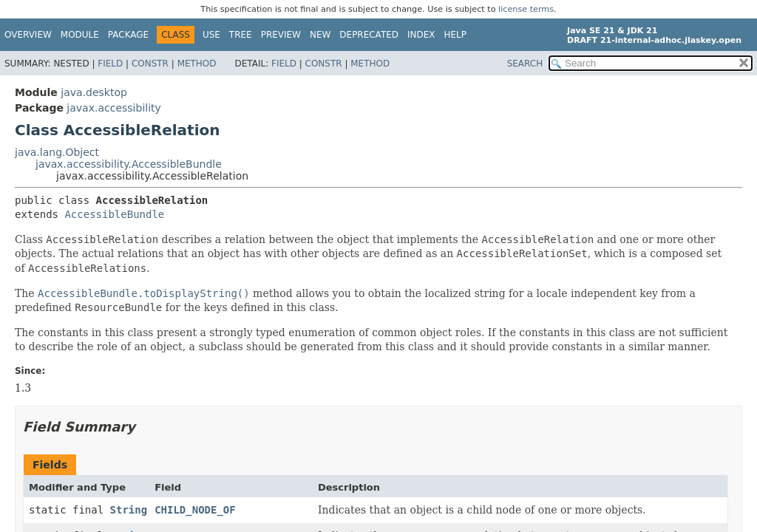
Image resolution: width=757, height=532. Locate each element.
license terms (526, 9)
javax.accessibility (113, 108)
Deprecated (368, 35)
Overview (28, 35)
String (129, 510)
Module (80, 35)
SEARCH (525, 63)
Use (211, 35)
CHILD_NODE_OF (195, 510)
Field (110, 63)
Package (128, 35)
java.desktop (94, 92)
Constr (150, 63)
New (320, 35)
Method (197, 63)
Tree (240, 35)
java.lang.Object (57, 152)
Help (455, 35)
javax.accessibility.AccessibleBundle (128, 164)
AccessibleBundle (114, 214)
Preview (281, 35)
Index (421, 35)
